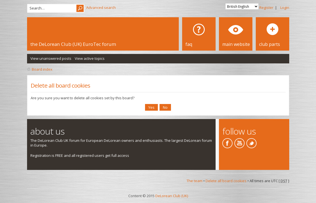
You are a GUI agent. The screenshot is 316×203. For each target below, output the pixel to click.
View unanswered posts (50, 58)
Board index (42, 69)
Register (266, 7)
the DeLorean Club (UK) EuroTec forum (73, 44)
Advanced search (101, 7)
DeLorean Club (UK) (171, 195)
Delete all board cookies (226, 180)
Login (284, 7)
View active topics (90, 58)
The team (194, 180)
